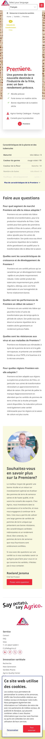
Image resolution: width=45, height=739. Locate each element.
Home (9, 16)
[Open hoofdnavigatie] (41, 5)
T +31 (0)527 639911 (11, 645)
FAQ (4, 638)
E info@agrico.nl (9, 648)
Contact (6, 635)
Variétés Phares (9, 670)
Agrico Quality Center (11, 673)
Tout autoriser (31, 728)
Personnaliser (12, 730)
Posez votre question (19, 582)
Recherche (7, 663)
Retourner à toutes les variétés (22, 13)
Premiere (25, 16)
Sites (5, 642)
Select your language (18, 2)
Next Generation (9, 666)
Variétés (17, 16)
